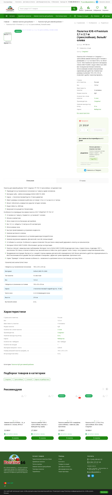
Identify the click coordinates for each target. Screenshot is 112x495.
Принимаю (104, 492)
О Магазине (55, 2)
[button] (103, 389)
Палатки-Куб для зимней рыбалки (50, 22)
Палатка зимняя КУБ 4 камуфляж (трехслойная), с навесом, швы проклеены (69, 425)
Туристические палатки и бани (42, 459)
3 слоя (96, 98)
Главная (6, 22)
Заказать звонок (104, 2)
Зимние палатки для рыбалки (43, 16)
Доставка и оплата (29, 2)
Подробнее (93, 159)
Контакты (18, 2)
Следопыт (85, 51)
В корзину (98, 130)
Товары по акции (64, 464)
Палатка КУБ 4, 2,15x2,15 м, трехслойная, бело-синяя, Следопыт (94, 425)
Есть (95, 106)
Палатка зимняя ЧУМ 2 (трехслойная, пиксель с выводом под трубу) (39, 425)
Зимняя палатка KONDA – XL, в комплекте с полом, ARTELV (14, 423)
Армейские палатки (24, 16)
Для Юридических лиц (43, 2)
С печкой (29, 379)
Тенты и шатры (37, 464)
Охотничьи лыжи (61, 16)
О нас (60, 459)
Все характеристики (83, 113)
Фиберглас (97, 109)
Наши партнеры (64, 471)
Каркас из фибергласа (42, 379)
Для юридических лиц (65, 469)
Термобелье (36, 471)
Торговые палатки (38, 469)
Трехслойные (18, 379)
